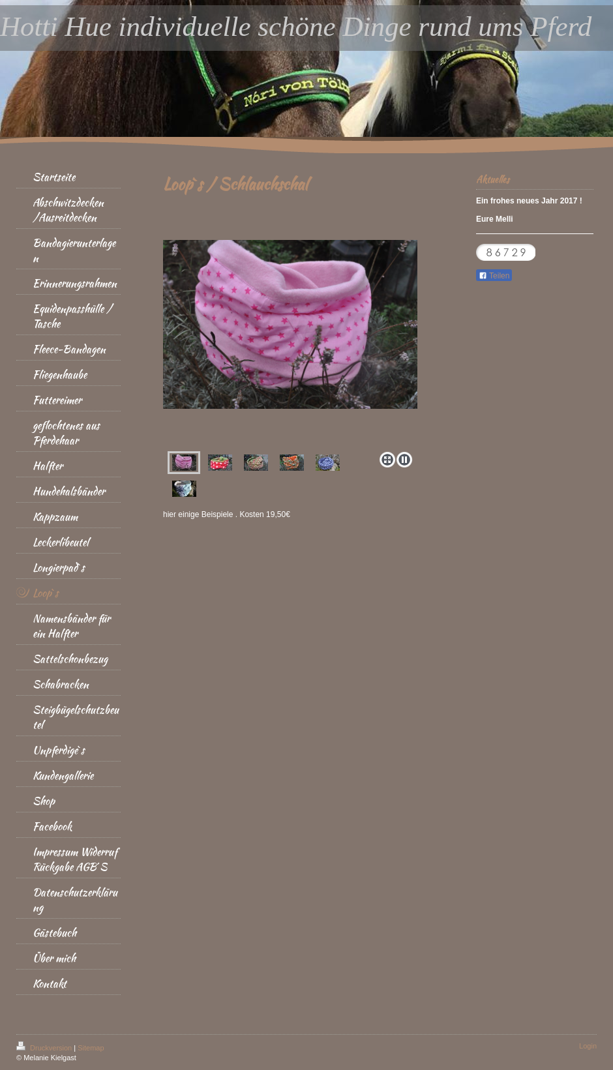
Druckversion (45, 1048)
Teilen (494, 275)
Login (588, 1046)
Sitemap (91, 1048)
